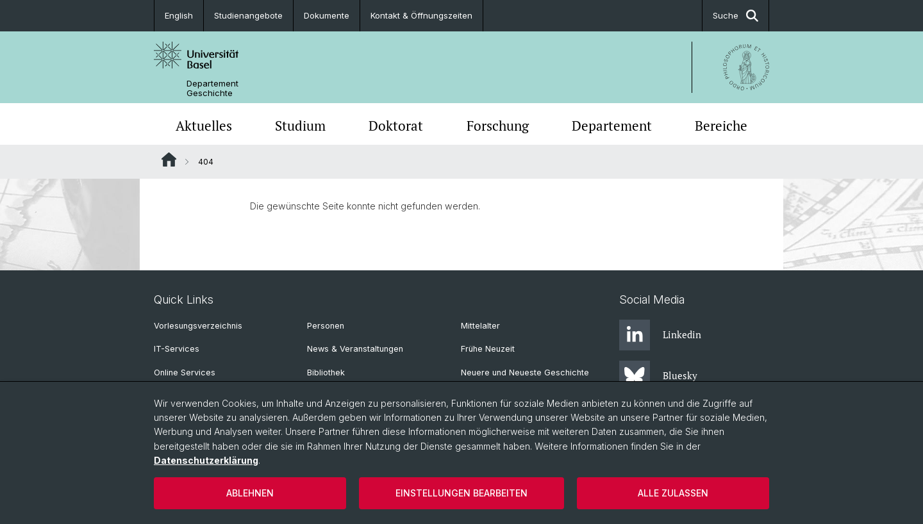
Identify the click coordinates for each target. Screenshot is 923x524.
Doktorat (396, 126)
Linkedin (660, 335)
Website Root (169, 159)
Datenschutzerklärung (206, 460)
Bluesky (658, 376)
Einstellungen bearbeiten (461, 492)
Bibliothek (326, 372)
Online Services (184, 372)
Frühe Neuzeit (488, 349)
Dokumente (326, 15)
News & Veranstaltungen (355, 349)
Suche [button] (735, 16)
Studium (300, 126)
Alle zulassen (673, 492)
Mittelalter (480, 326)
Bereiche (721, 126)
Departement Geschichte (212, 88)
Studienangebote (248, 15)
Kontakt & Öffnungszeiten (421, 15)
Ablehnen (250, 492)
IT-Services (176, 349)
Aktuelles (204, 126)
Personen (325, 326)
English (179, 15)
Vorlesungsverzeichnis (198, 326)
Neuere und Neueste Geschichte (525, 372)
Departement (612, 126)
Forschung (498, 126)
